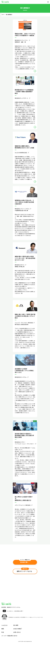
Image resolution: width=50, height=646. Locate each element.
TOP (2, 14)
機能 (2, 629)
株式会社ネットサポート (22, 98)
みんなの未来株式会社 (22, 152)
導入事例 (15, 625)
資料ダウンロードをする (25, 570)
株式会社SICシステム (21, 377)
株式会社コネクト (20, 265)
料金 (2, 632)
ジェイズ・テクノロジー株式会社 (25, 323)
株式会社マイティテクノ (22, 40)
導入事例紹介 (9, 14)
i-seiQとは (4, 625)
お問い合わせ (17, 632)
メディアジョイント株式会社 (23, 505)
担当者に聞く (25, 561)
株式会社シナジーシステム (23, 209)
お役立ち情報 (17, 629)
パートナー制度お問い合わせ (9, 636)
